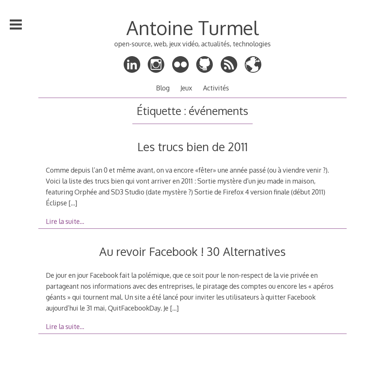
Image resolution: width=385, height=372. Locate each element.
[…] (72, 203)
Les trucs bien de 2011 (192, 146)
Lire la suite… (65, 221)
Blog (163, 88)
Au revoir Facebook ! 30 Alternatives (192, 251)
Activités (216, 88)
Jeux (186, 88)
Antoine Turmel (192, 27)
